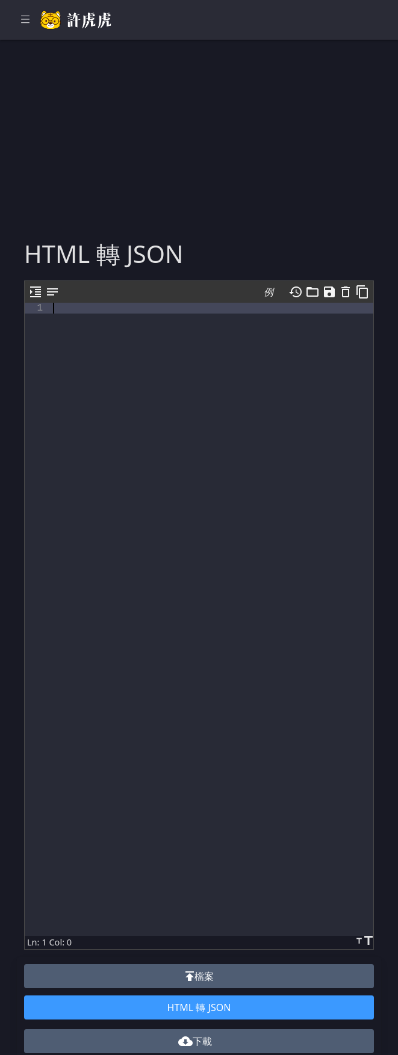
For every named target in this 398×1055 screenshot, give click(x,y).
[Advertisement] (199, 149)
